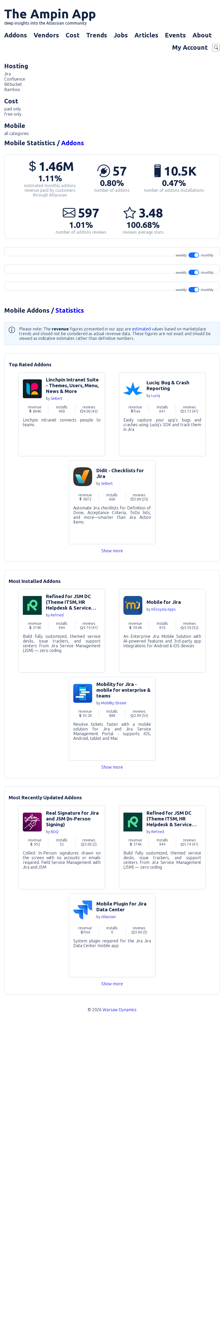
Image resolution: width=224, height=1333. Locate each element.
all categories (16, 133)
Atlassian (108, 1225)
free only (13, 114)
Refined (57, 923)
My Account (190, 47)
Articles (146, 35)
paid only (12, 108)
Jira (7, 73)
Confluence (14, 79)
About (202, 35)
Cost (73, 35)
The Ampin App (50, 16)
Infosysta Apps (163, 918)
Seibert (56, 707)
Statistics (69, 618)
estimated (141, 637)
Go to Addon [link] (62, 722)
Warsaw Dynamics (120, 1318)
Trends (96, 35)
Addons (15, 35)
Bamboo (12, 89)
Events (175, 35)
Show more (112, 859)
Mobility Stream (113, 1011)
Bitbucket (13, 84)
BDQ (55, 1140)
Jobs (121, 35)
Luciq (155, 704)
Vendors (46, 35)
